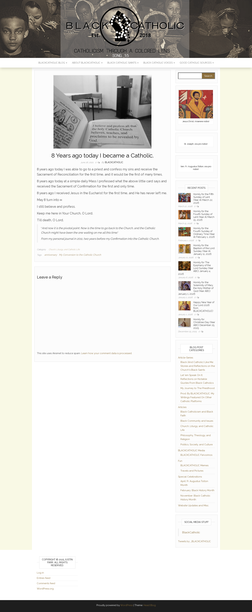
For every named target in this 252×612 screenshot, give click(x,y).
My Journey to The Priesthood (197, 388)
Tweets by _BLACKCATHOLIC (194, 541)
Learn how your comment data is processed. (106, 353)
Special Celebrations (190, 476)
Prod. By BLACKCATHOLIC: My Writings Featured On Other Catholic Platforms (197, 397)
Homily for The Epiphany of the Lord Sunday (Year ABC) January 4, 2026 (195, 268)
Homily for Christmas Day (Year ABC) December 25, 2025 (204, 323)
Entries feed (43, 578)
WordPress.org (45, 588)
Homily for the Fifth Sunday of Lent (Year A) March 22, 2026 (203, 198)
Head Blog (150, 605)
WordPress (126, 605)
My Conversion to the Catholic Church (80, 254)
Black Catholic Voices (159, 62)
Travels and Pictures (191, 470)
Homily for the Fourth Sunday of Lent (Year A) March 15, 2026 (203, 215)
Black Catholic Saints (123, 62)
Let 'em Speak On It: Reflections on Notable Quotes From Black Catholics (197, 379)
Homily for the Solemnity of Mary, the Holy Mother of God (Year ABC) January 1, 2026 (195, 288)
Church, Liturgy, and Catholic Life (64, 249)
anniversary (50, 254)
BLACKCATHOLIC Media (191, 450)
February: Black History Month (197, 490)
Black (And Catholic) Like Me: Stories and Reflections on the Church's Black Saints (197, 366)
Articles (182, 407)
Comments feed (46, 583)
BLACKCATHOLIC (114, 162)
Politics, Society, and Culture (196, 444)
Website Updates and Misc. (193, 505)
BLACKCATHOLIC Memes (194, 465)
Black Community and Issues (196, 420)
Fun (180, 460)
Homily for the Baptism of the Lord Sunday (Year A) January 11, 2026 (204, 249)
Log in (40, 572)
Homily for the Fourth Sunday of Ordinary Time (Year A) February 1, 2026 (204, 232)
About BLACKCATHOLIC (87, 62)
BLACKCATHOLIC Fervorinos (196, 455)
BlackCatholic (191, 532)
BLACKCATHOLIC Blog (52, 62)
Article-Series (185, 357)
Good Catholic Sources (197, 62)
